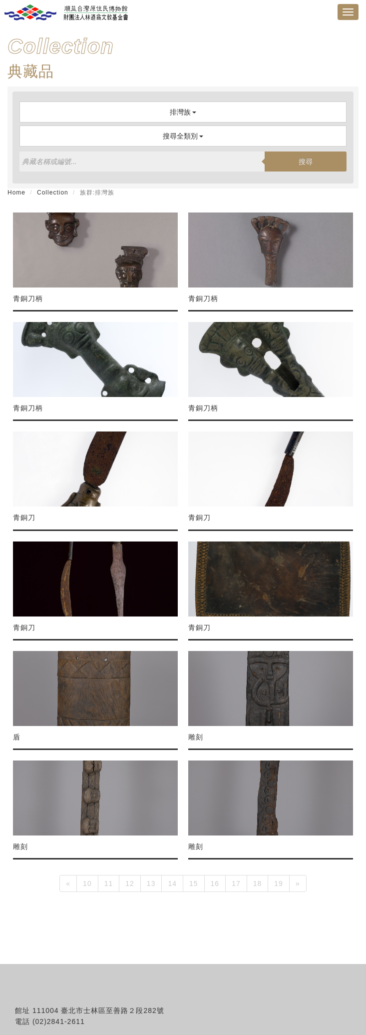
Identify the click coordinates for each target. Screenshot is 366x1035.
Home (16, 192)
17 (236, 884)
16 (215, 884)
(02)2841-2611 (58, 1022)
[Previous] (68, 883)
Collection (52, 192)
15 (193, 884)
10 (87, 884)
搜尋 (306, 162)
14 (172, 884)
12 (129, 884)
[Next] (298, 883)
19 (278, 884)
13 (151, 884)
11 (108, 884)
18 (257, 884)
